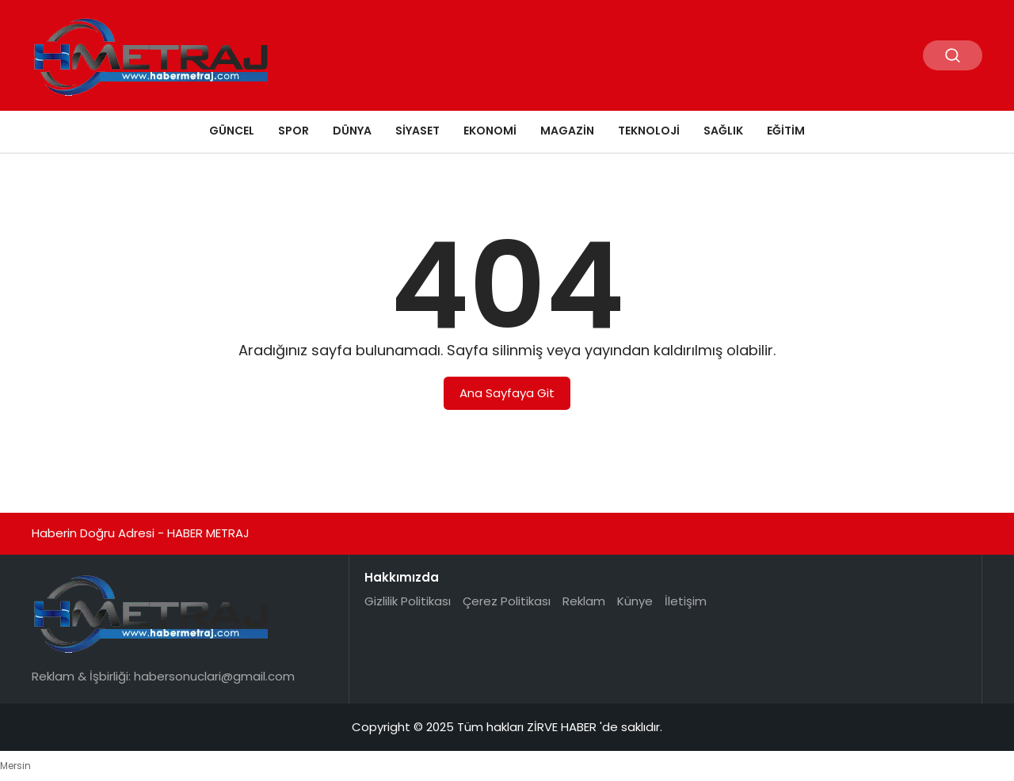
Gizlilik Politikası (407, 601)
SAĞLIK (723, 130)
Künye (635, 601)
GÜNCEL (231, 130)
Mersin (15, 765)
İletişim (686, 601)
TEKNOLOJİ (649, 130)
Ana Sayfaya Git (507, 393)
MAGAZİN (567, 130)
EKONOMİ (490, 130)
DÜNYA (352, 130)
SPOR (293, 130)
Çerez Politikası (507, 601)
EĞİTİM (786, 130)
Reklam (583, 601)
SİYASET (417, 130)
